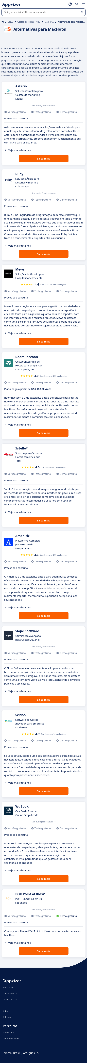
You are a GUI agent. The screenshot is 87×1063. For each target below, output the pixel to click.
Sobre (6, 1010)
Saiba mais (43, 158)
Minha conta (9, 1032)
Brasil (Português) (26, 1053)
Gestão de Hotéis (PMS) (28, 21)
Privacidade (8, 987)
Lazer (10, 21)
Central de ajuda (11, 1038)
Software (7, 1016)
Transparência (10, 993)
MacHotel (49, 21)
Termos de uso (10, 999)
